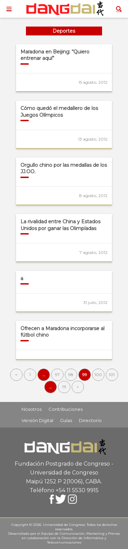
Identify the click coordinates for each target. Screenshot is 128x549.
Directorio (90, 420)
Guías (66, 420)
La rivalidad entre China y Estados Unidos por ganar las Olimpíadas (60, 225)
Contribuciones (65, 409)
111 (64, 386)
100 (98, 374)
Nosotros (32, 409)
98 (70, 374)
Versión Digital (37, 420)
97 (57, 374)
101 (112, 374)
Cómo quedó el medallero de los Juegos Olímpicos (59, 111)
